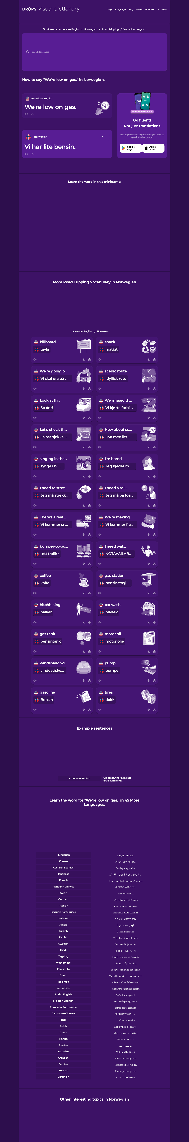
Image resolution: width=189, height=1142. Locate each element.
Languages (120, 9)
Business (149, 9)
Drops (110, 9)
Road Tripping (110, 29)
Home (50, 29)
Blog (131, 9)
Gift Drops (162, 9)
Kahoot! (139, 9)
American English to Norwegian (78, 29)
